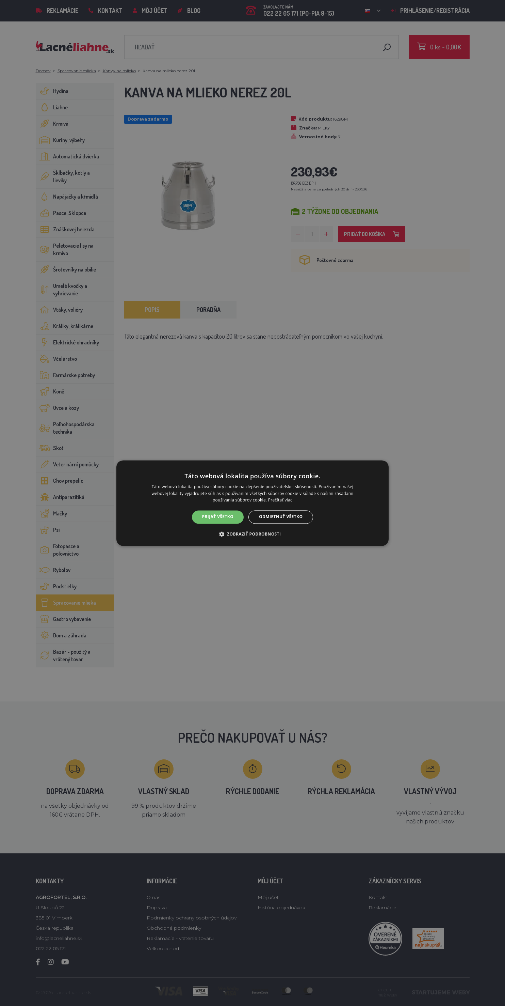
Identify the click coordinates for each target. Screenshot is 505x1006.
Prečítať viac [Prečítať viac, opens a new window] (280, 500)
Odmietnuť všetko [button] (281, 517)
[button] (252, 533)
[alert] (252, 503)
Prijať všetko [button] (218, 517)
